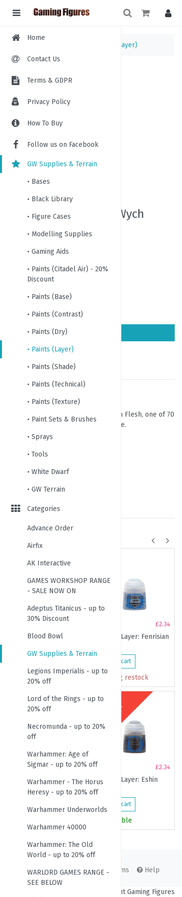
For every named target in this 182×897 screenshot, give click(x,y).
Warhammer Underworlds (67, 810)
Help (148, 870)
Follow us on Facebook (54, 145)
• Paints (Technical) (56, 384)
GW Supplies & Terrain (53, 164)
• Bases (38, 181)
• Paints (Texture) (53, 402)
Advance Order (50, 528)
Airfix (35, 546)
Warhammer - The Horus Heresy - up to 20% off (65, 787)
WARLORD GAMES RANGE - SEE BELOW (68, 877)
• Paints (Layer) (50, 349)
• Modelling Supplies (59, 234)
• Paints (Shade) (51, 367)
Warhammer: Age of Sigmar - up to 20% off (62, 759)
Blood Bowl (45, 636)
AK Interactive (49, 563)
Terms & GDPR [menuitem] (49, 80)
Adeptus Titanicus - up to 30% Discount (66, 613)
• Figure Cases (49, 216)
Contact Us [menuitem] (43, 59)
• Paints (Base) (49, 297)
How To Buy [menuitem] (45, 123)
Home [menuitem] (36, 38)
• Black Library (50, 199)
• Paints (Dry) (47, 332)
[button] (165, 12)
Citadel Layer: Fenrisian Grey (133, 641)
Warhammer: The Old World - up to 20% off (61, 850)
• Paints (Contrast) (55, 314)
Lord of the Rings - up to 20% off (65, 704)
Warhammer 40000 (56, 827)
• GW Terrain (46, 489)
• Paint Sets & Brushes (62, 419)
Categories (35, 509)
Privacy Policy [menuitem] (48, 102)
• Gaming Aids (48, 251)
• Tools (37, 454)
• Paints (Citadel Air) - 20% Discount (67, 274)
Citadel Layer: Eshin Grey (128, 783)
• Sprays (40, 437)
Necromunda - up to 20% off (66, 731)
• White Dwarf (48, 472)
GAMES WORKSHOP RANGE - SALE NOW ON (69, 586)
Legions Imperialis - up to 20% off (67, 676)
